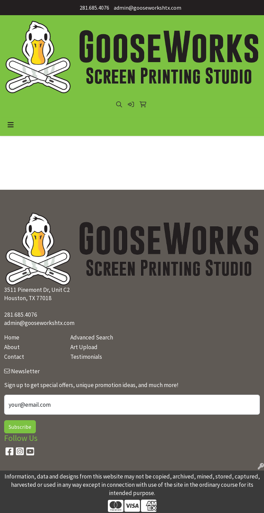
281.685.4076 (94, 7)
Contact (14, 357)
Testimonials (86, 357)
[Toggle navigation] (10, 125)
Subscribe (20, 426)
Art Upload (84, 347)
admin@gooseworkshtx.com (147, 7)
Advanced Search (91, 337)
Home (11, 337)
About (12, 347)
